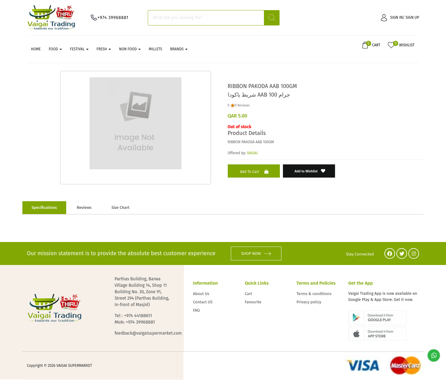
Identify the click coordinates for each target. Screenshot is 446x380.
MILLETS (155, 49)
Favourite (253, 302)
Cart (248, 294)
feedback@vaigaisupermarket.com (143, 333)
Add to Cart (255, 172)
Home (36, 49)
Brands (179, 49)
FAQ (196, 311)
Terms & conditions (313, 294)
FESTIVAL (79, 49)
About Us (201, 294)
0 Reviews (242, 106)
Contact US (203, 302)
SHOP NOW (256, 253)
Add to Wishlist (310, 171)
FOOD (55, 49)
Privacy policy (308, 302)
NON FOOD (130, 49)
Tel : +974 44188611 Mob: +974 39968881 (135, 319)
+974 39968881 (113, 17)
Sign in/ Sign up (400, 17)
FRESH (104, 49)
